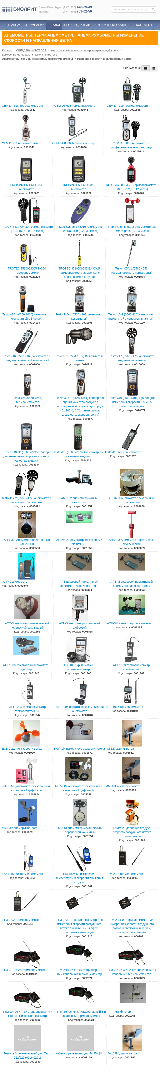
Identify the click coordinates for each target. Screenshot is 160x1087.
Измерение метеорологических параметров (29, 54)
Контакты (144, 25)
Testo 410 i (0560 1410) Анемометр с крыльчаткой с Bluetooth (26, 316)
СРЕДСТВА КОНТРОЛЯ (31, 50)
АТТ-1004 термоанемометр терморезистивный (27, 709)
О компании (35, 25)
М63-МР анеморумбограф (19, 828)
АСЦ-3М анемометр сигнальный (129, 623)
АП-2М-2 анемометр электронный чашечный (79, 542)
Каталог (54, 25)
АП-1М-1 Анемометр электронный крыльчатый (132, 500)
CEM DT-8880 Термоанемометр (73, 143)
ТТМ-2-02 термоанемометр (20, 919)
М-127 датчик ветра (120, 748)
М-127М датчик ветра (122, 1053)
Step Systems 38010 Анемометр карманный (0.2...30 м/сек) (80, 229)
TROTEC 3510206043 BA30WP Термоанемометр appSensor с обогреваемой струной (79, 272)
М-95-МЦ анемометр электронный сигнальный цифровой (26, 788)
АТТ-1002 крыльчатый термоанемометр (78, 667)
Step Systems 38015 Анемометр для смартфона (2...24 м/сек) (132, 229)
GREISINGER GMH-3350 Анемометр (78, 187)
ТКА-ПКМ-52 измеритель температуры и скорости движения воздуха (79, 878)
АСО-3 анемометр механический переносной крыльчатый (27, 625)
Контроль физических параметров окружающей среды (85, 50)
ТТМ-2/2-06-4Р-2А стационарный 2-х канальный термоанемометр (131, 972)
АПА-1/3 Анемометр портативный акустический (131, 542)
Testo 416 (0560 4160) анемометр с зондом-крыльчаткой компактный (26, 358)
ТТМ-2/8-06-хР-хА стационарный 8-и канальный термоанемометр (81, 1013)
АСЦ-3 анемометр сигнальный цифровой (79, 625)
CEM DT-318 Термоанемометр (22, 105)
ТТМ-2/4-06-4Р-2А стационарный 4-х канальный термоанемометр (27, 1013)
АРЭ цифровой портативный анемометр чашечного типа (79, 583)
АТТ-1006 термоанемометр (124, 707)
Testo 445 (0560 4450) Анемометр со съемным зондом (77, 454)
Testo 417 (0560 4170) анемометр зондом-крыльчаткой (131, 358)
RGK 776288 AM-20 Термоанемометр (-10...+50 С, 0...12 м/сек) (131, 187)
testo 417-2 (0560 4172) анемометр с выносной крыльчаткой (26, 500)
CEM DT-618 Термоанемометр (74, 105)
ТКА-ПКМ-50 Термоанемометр (22, 874)
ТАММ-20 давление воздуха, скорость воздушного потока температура (132, 832)
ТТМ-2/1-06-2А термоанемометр (24, 970)
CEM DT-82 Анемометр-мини (21, 143)
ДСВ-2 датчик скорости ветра (22, 748)
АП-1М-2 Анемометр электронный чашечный (27, 542)
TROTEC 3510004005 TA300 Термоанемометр (27, 270)
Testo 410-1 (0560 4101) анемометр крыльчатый (79, 316)
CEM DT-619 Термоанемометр (127, 105)
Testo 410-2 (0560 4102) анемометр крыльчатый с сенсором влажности (131, 316)
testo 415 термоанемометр (123, 452)
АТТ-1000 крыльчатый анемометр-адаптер (26, 667)
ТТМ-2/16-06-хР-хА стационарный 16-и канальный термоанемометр (79, 972)
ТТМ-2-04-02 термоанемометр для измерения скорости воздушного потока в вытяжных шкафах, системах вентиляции (131, 926)
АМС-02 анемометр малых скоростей (79, 500)
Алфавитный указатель (113, 25)
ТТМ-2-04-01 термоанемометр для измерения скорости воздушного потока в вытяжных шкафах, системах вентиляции (79, 926)
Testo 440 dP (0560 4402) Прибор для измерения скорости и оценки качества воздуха (26, 456)
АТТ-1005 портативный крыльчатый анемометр (80, 709)
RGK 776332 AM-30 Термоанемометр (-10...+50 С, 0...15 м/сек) (27, 229)
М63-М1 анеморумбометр (123, 786)
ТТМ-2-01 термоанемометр (124, 874)
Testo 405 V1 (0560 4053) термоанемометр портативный (131, 270)
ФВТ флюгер (122, 1011)
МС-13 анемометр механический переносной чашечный (80, 830)
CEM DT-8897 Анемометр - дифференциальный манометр (131, 145)
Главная (14, 25)
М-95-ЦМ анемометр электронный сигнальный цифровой (78, 788)
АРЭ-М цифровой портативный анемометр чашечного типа (131, 583)
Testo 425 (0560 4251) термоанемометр (27, 400)
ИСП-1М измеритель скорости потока (79, 748)
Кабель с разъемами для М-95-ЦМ (78, 1053)
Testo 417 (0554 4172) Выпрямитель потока (79, 358)
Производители (77, 25)
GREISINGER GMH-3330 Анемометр (26, 187)
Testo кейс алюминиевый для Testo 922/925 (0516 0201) (27, 1055)
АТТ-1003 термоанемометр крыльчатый (131, 667)
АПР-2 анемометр (15, 581)
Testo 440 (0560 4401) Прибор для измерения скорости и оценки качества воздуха (132, 402)
